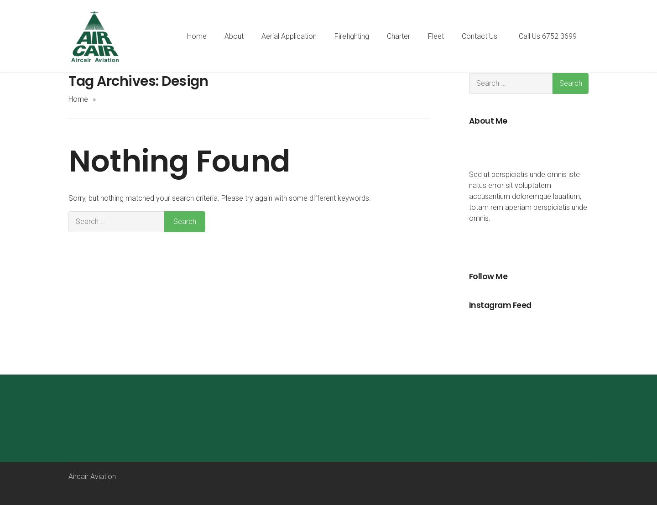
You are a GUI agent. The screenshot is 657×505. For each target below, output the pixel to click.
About (233, 36)
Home (196, 36)
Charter (398, 36)
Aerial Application (288, 36)
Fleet (436, 36)
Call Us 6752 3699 (548, 36)
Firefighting (351, 36)
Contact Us (479, 36)
